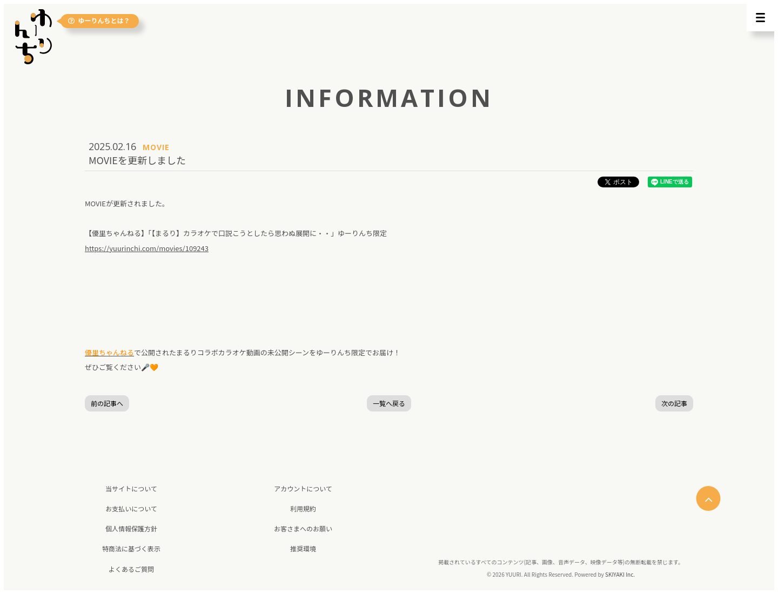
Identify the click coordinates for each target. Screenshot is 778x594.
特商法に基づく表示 (131, 548)
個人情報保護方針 (131, 528)
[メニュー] (760, 17)
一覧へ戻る (389, 403)
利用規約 (303, 508)
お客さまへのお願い (303, 528)
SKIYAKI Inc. (620, 574)
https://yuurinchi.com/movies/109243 (147, 248)
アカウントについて (303, 488)
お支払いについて (131, 508)
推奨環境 (303, 548)
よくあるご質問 (131, 568)
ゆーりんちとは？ (99, 21)
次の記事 (674, 403)
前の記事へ (107, 403)
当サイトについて (131, 488)
